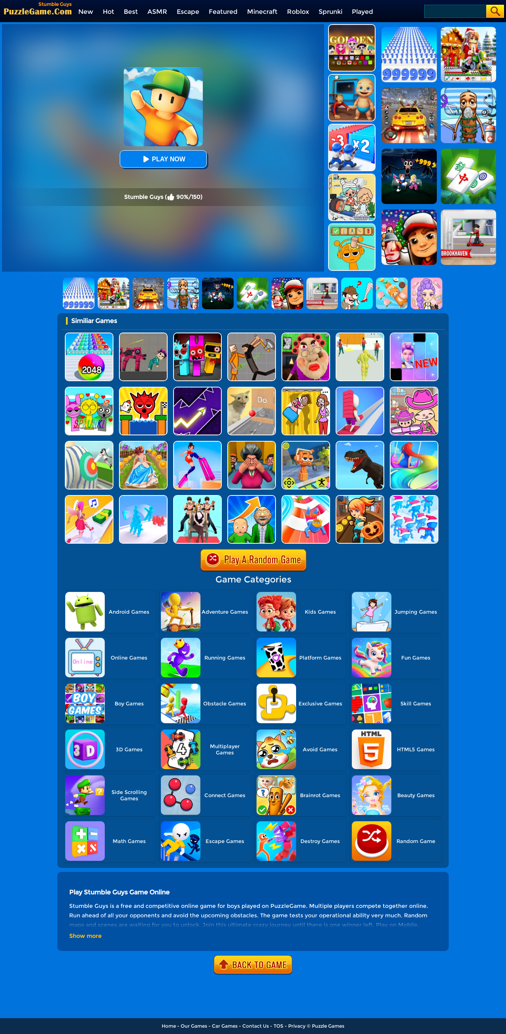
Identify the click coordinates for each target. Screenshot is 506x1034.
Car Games (225, 1026)
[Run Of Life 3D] (251, 498)
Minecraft (262, 11)
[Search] (454, 11)
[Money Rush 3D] (89, 498)
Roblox (298, 11)
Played (362, 11)
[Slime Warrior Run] (360, 335)
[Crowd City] (414, 498)
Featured (223, 11)
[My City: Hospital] (352, 177)
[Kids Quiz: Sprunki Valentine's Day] (89, 390)
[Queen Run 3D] (197, 498)
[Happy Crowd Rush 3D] (305, 498)
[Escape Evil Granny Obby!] (305, 335)
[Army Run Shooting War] (352, 127)
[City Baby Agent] (352, 77)
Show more (85, 935)
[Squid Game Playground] (143, 335)
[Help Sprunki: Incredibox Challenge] (352, 226)
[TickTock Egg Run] (143, 390)
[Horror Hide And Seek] (251, 444)
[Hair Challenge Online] (414, 444)
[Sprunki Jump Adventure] (305, 444)
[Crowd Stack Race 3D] (143, 498)
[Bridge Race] (360, 390)
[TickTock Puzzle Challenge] (251, 390)
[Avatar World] (414, 390)
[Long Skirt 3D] (143, 444)
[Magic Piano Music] (414, 335)
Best (131, 11)
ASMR (157, 11)
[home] (38, 11)
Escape (188, 11)
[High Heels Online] (197, 444)
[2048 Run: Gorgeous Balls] (89, 335)
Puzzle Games (328, 1026)
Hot (108, 11)
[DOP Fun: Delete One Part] (305, 390)
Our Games (194, 1026)
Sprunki (330, 11)
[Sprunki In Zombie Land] (197, 335)
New (85, 11)
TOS (278, 1026)
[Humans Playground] (251, 335)
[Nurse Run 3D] (89, 444)
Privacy (297, 1026)
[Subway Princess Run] (360, 498)
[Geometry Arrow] (197, 390)
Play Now (163, 159)
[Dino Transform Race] (360, 444)
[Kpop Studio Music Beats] (352, 27)
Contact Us (255, 1026)
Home (169, 1026)
